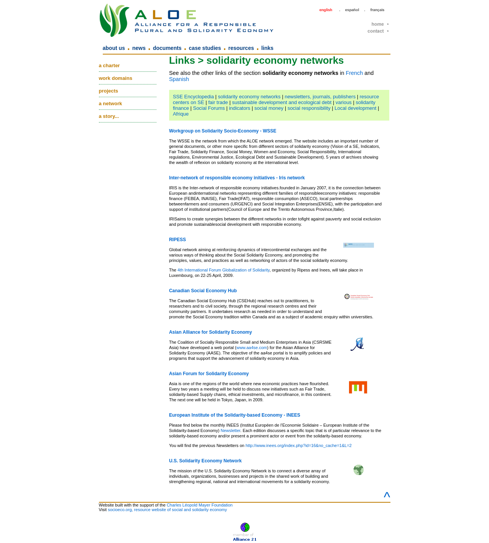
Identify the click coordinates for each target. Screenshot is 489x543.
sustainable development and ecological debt (281, 102)
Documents (167, 48)
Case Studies (205, 48)
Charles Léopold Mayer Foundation (200, 505)
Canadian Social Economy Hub (203, 290)
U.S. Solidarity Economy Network (205, 461)
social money (268, 108)
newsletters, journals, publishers (320, 96)
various (344, 102)
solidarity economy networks (249, 96)
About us (114, 48)
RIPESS (177, 239)
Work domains (115, 78)
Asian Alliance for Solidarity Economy (210, 332)
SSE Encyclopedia (193, 96)
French (354, 73)
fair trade (218, 102)
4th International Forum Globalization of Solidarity (224, 270)
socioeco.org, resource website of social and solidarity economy (167, 509)
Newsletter (230, 430)
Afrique (181, 114)
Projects (109, 91)
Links (267, 48)
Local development (355, 108)
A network (110, 103)
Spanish (179, 79)
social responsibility (309, 108)
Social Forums (209, 108)
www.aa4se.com (251, 347)
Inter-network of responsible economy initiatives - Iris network (237, 177)
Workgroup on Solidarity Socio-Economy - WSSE (223, 131)
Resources (241, 48)
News (139, 48)
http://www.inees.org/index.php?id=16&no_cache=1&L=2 (298, 445)
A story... (109, 116)
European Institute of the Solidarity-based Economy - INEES (234, 415)
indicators (239, 108)
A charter (109, 65)
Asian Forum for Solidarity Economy (209, 373)
